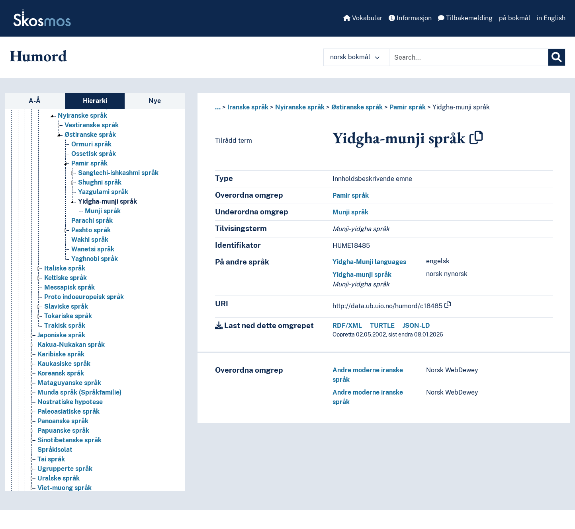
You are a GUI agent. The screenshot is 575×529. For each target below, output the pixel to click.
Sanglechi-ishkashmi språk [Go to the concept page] (118, 184)
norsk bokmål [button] (354, 57)
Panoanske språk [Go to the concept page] (62, 432)
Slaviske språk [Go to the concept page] (66, 318)
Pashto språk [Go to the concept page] (91, 241)
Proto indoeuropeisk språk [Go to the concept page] (84, 308)
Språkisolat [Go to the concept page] (54, 461)
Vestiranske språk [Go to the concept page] (92, 136)
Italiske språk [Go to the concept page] (64, 280)
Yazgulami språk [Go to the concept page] (103, 203)
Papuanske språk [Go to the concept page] (63, 442)
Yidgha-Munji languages (369, 262)
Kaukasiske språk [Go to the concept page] (63, 375)
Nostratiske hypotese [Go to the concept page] (70, 413)
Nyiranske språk (300, 107)
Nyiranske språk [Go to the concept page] (82, 127)
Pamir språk (407, 107)
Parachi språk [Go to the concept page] (92, 232)
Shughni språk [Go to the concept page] (99, 194)
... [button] (218, 107)
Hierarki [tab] (95, 101)
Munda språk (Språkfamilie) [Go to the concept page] (79, 404)
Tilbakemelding (465, 18)
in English (551, 18)
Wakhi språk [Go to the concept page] (89, 251)
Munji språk (350, 212)
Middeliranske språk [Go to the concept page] (88, 117)
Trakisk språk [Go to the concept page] (64, 337)
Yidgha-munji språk (461, 107)
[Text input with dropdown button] (468, 57)
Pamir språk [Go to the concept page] (89, 175)
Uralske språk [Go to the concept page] (58, 490)
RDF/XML (347, 325)
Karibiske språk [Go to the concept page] (60, 366)
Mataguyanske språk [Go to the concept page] (69, 394)
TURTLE (382, 325)
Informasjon (410, 18)
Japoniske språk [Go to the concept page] (61, 346)
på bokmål (514, 18)
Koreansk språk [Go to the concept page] (60, 385)
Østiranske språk (357, 107)
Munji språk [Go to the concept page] (103, 222)
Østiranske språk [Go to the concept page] (90, 146)
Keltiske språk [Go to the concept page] (65, 289)
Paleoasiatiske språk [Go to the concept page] (68, 423)
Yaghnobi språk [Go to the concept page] (94, 270)
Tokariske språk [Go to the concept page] (68, 327)
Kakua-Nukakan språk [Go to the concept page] (71, 356)
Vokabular (362, 18)
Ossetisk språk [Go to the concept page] (93, 165)
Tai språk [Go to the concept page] (51, 471)
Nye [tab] (155, 101)
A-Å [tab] (35, 101)
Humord (38, 55)
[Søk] (556, 57)
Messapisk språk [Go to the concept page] (69, 299)
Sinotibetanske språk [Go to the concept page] (69, 451)
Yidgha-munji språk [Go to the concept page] (107, 213)
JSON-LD (416, 325)
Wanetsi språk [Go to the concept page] (92, 260)
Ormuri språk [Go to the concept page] (91, 155)
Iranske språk (247, 107)
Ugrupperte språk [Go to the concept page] (64, 480)
